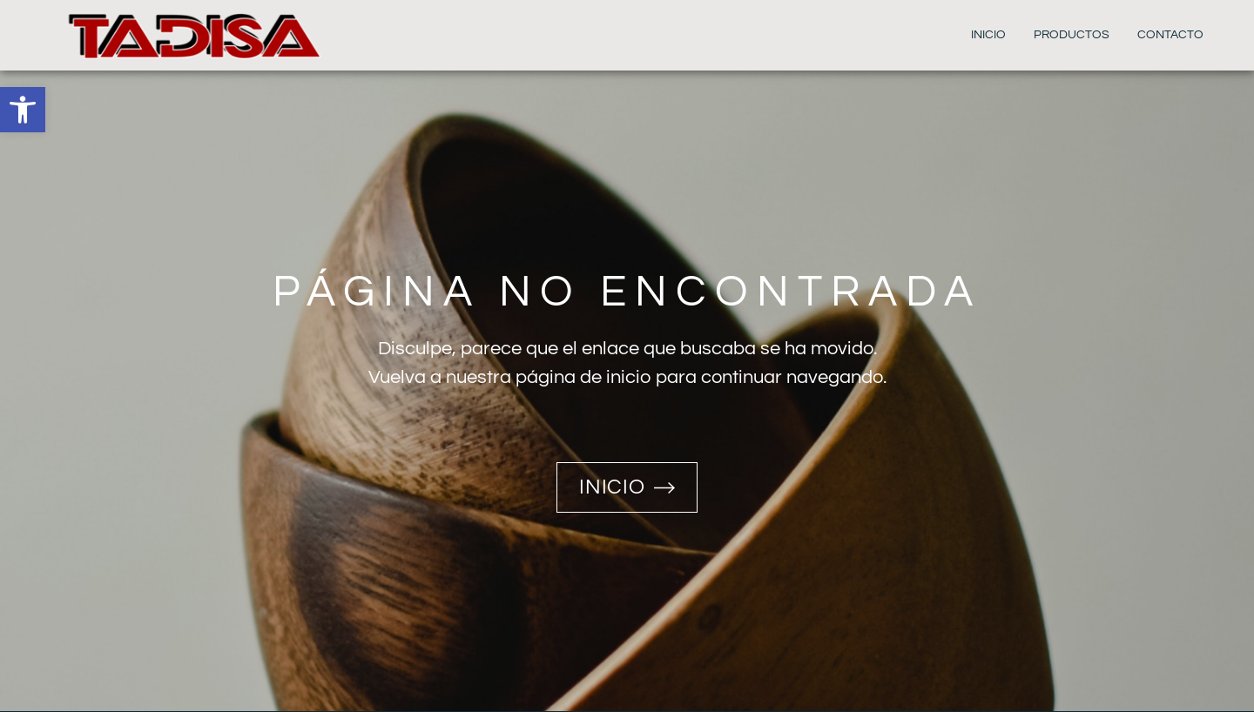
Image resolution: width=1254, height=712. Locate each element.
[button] (22, 109)
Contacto (1170, 35)
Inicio (988, 35)
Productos (1071, 35)
